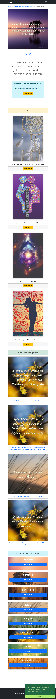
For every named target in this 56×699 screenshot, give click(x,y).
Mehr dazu (28, 169)
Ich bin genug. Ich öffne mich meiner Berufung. (28, 496)
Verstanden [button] (40, 696)
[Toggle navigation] (46, 2)
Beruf (28, 54)
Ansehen (28, 565)
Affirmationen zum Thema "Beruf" (23, 6)
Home (9, 6)
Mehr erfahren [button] (39, 691)
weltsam (11, 2)
